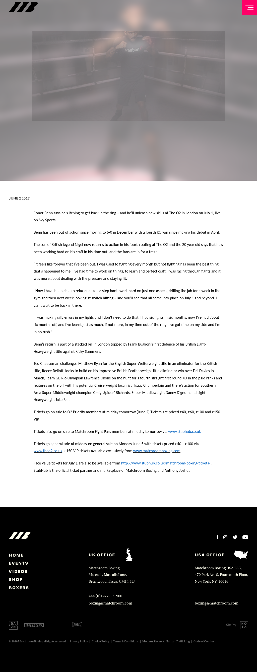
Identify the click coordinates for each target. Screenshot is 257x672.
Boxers (19, 587)
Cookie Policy (100, 641)
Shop (16, 579)
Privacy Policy (79, 641)
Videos (18, 571)
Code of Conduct (205, 641)
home (16, 555)
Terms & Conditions (126, 641)
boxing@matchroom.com (110, 603)
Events (18, 563)
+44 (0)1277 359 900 (105, 596)
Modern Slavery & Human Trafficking (166, 641)
